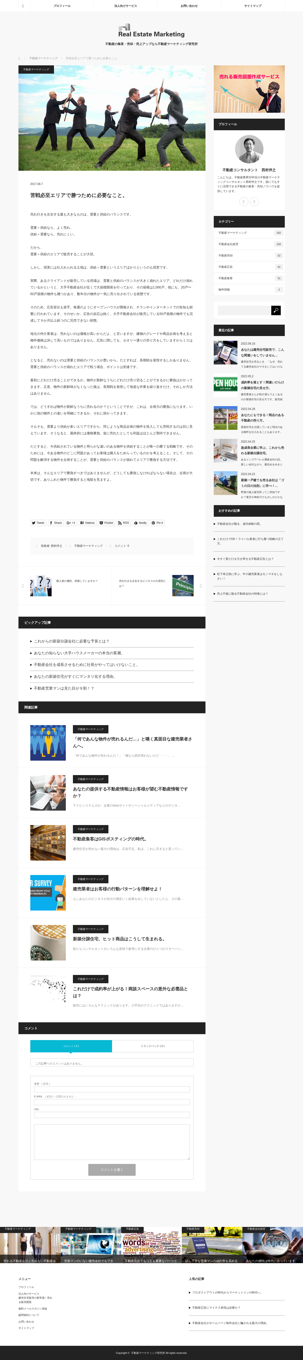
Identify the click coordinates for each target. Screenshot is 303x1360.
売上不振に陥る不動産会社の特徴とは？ (242, 593)
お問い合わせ (189, 6)
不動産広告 (250, 267)
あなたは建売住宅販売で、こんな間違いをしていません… (262, 352)
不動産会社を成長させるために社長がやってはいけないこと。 (87, 665)
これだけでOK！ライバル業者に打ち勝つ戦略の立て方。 (250, 541)
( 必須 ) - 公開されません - (55, 1096)
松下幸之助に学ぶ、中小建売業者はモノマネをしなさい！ (249, 576)
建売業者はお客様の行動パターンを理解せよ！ (117, 889)
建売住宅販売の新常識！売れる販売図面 (35, 1299)
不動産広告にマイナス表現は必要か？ (216, 1307)
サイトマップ (252, 6)
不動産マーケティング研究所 (148, 1352)
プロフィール (62, 6)
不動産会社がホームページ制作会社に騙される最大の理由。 (230, 1323)
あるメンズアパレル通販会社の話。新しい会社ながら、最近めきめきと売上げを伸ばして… (262, 464)
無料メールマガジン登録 (32, 1308)
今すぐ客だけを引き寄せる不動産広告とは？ (245, 559)
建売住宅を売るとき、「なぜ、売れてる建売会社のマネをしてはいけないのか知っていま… (262, 366)
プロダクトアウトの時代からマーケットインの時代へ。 (227, 1292)
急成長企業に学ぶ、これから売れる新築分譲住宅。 (262, 450)
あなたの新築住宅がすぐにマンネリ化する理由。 (75, 676)
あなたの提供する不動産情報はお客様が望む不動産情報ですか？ (130, 792)
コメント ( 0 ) (71, 1046)
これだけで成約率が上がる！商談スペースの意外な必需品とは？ (130, 992)
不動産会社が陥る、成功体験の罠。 (240, 523)
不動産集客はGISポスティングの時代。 (110, 839)
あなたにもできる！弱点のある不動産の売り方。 (262, 417)
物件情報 (250, 289)
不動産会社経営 (250, 244)
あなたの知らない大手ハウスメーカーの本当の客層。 (79, 653)
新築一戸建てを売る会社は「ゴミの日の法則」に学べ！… (262, 482)
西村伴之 (56, 546)
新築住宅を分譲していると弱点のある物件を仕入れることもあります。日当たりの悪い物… (262, 432)
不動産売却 (250, 255)
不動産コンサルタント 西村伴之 (249, 170)
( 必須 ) (42, 1083)
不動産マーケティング (43, 58)
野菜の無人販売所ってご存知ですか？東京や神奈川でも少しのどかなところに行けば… (262, 497)
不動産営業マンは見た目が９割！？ (64, 688)
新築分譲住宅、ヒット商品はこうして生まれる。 (120, 939)
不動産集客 (250, 278)
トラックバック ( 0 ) (153, 1046)
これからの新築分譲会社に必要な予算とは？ (72, 641)
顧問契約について (28, 1315)
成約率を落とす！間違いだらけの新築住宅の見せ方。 (262, 385)
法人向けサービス (125, 6)
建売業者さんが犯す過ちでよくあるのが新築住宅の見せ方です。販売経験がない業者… (262, 399)
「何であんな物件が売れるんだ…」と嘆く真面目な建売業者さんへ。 (132, 742)
